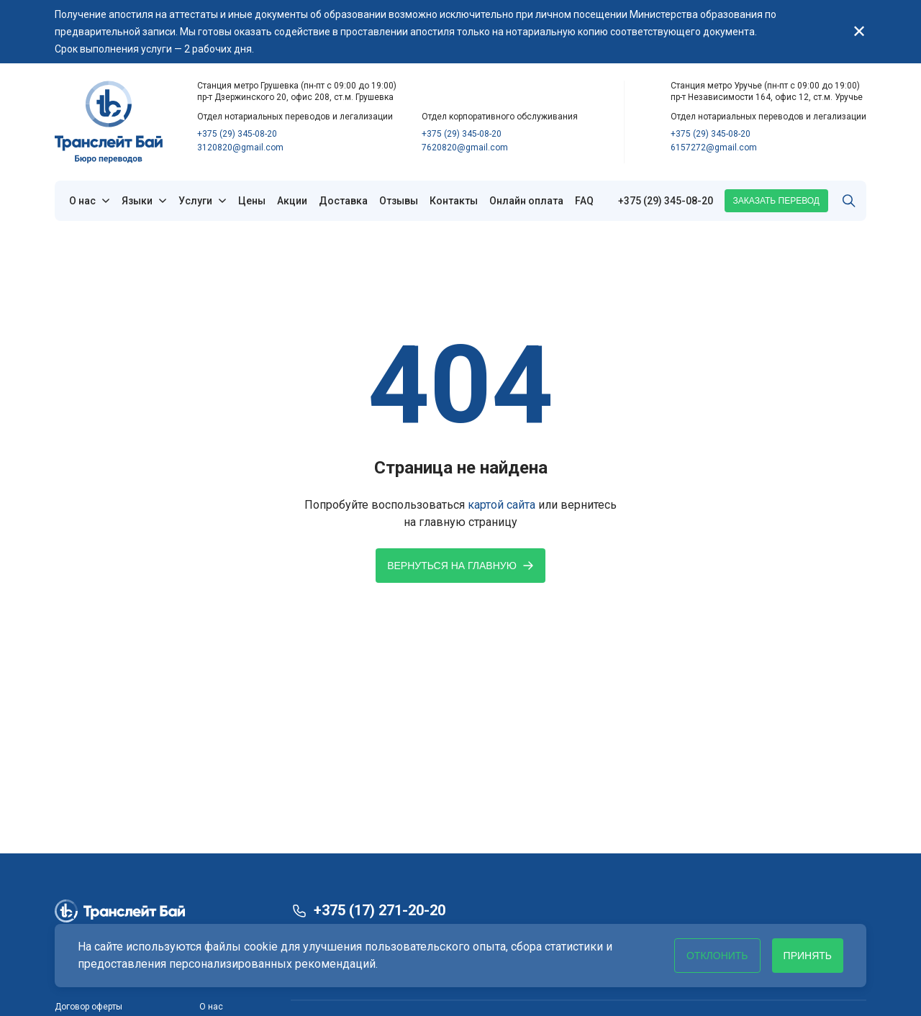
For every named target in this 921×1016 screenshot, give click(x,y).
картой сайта (501, 505)
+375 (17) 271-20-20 (379, 910)
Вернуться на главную (460, 565)
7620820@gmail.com (465, 147)
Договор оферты (88, 1007)
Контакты (454, 201)
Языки (137, 201)
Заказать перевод (776, 201)
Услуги (195, 201)
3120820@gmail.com (240, 147)
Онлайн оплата (526, 201)
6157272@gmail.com (714, 147)
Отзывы (398, 201)
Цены (252, 201)
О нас (82, 201)
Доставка (343, 201)
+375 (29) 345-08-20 (237, 134)
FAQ (584, 201)
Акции (292, 201)
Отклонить (717, 955)
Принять (808, 955)
